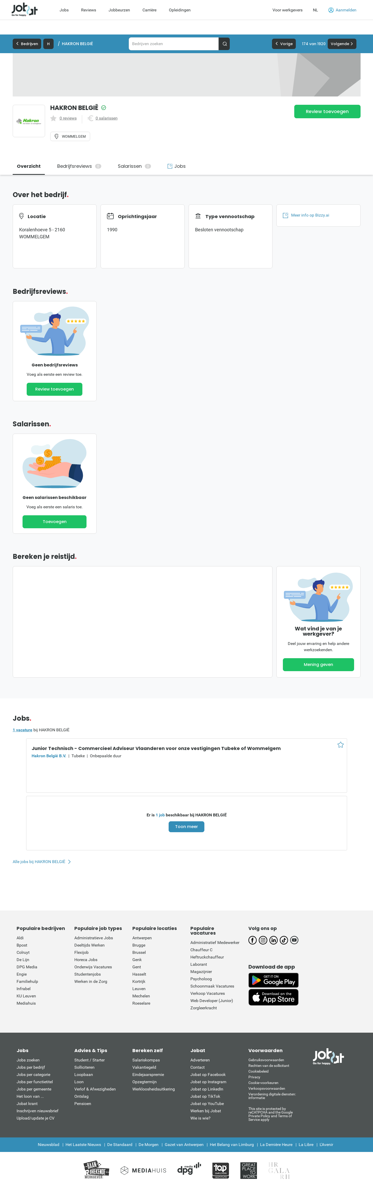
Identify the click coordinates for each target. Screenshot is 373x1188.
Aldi (20, 937)
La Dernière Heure (276, 1144)
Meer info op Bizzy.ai (306, 215)
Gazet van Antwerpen (184, 1144)
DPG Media (27, 966)
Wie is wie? (200, 1118)
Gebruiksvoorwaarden (266, 1060)
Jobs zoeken (28, 1060)
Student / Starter (89, 1060)
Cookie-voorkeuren (263, 1083)
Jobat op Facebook (208, 1074)
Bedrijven (27, 43)
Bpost (22, 945)
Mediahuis (26, 1003)
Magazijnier (201, 971)
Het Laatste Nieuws (83, 1144)
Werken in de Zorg (90, 981)
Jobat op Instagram (208, 1081)
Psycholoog (201, 978)
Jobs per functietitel (35, 1081)
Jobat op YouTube (207, 1103)
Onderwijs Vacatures (93, 966)
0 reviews (68, 118)
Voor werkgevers (287, 10)
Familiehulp (27, 981)
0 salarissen (107, 118)
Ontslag (81, 1096)
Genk (137, 959)
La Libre (306, 1144)
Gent (136, 966)
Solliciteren (84, 1067)
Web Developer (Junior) (211, 1000)
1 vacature (22, 729)
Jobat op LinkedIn (206, 1089)
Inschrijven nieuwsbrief (38, 1110)
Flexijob (81, 952)
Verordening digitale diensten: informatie (272, 1096)
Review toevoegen (327, 111)
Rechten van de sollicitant (268, 1066)
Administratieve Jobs (93, 937)
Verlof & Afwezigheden (95, 1089)
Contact (197, 1067)
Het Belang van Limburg (232, 1144)
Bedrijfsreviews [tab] (79, 166)
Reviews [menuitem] (88, 10)
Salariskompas (146, 1060)
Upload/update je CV (35, 1118)
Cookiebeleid (258, 1071)
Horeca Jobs (85, 959)
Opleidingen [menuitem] (180, 10)
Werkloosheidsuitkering (153, 1089)
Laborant (198, 964)
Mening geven (318, 665)
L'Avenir (326, 1144)
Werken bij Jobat (205, 1110)
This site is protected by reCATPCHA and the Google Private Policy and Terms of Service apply (270, 1114)
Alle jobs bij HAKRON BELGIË (39, 862)
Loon (79, 1081)
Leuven (139, 988)
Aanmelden (342, 10)
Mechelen (141, 996)
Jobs (177, 166)
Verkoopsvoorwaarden (266, 1088)
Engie (22, 974)
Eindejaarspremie (148, 1074)
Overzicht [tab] (29, 166)
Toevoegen (55, 522)
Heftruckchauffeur (207, 957)
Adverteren (200, 1060)
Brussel (139, 952)
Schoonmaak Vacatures (212, 986)
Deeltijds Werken (89, 945)
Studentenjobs (87, 974)
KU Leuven (26, 996)
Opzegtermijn (144, 1081)
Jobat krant (27, 1103)
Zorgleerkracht (203, 1007)
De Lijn (23, 959)
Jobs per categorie (33, 1074)
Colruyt (23, 952)
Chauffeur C (201, 949)
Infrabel (24, 988)
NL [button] (315, 10)
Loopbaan (83, 1074)
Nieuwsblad (48, 1144)
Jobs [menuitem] (64, 10)
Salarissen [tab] (134, 166)
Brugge (138, 945)
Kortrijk (138, 981)
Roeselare (141, 1003)
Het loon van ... (30, 1096)
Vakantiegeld (144, 1067)
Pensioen (82, 1103)
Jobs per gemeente (34, 1089)
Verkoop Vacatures (207, 993)
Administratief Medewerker (214, 942)
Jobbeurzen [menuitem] (119, 10)
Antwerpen (142, 937)
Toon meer (186, 827)
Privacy (254, 1077)
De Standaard (119, 1144)
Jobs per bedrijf (31, 1067)
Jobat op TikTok (205, 1096)
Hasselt (139, 974)
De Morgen (149, 1144)
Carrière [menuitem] (149, 10)
